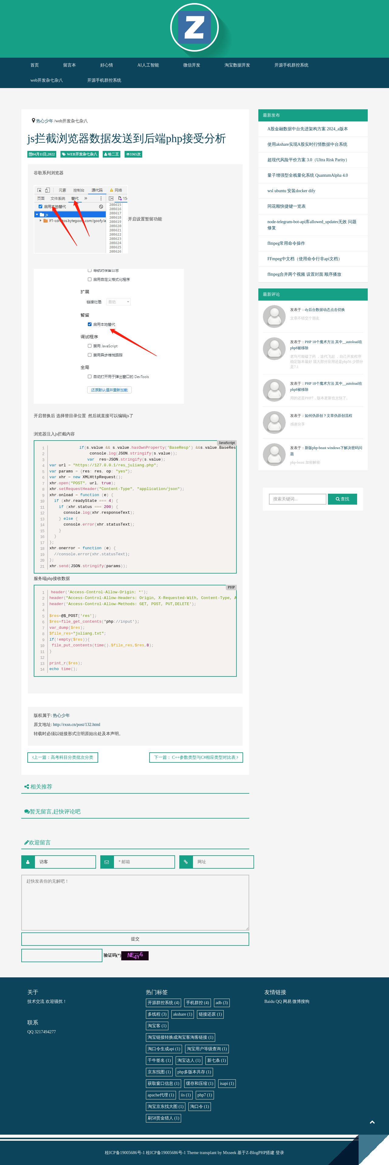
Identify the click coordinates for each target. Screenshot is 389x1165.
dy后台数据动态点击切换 (325, 310)
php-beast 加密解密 (305, 462)
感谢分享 (297, 424)
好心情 (106, 65)
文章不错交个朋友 (304, 318)
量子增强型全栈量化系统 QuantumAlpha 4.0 (307, 175)
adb (222, 1002)
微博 (296, 1001)
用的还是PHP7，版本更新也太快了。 (320, 398)
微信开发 (191, 65)
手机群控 (197, 1002)
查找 (342, 499)
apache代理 (161, 1095)
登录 (280, 1152)
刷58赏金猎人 (163, 1118)
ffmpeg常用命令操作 (286, 243)
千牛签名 (159, 1060)
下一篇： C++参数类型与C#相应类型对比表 (196, 757)
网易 (287, 1001)
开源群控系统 (163, 1002)
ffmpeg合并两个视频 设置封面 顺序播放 (304, 274)
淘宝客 (157, 1026)
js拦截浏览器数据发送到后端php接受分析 (126, 138)
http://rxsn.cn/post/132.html (76, 724)
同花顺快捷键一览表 (286, 206)
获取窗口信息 (163, 1083)
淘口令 (199, 1106)
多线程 (157, 1014)
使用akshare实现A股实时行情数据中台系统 (307, 144)
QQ (279, 1001)
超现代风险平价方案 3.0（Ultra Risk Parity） (308, 160)
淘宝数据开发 (237, 65)
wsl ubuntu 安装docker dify (291, 191)
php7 (205, 1095)
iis (186, 1095)
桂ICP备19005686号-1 (125, 1152)
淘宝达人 (189, 1060)
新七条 (216, 1060)
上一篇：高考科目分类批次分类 (62, 757)
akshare (182, 1014)
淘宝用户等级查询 (207, 1049)
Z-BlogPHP (256, 1152)
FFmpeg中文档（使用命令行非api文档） (304, 259)
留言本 (69, 65)
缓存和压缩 (199, 1083)
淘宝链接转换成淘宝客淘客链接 (180, 1037)
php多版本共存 (194, 1072)
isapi (227, 1083)
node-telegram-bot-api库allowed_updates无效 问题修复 (311, 225)
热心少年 (44, 121)
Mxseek (229, 1152)
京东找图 (159, 1072)
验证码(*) (112, 955)
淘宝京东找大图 (166, 1106)
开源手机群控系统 (291, 65)
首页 (34, 65)
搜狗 (305, 1001)
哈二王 (113, 154)
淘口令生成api (164, 1049)
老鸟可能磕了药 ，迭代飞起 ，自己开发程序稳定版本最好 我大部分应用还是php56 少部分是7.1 (326, 361)
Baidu (269, 1001)
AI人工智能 (148, 65)
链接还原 (210, 1014)
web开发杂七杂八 (46, 80)
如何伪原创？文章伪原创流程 (328, 416)
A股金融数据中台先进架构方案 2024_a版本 (307, 129)
